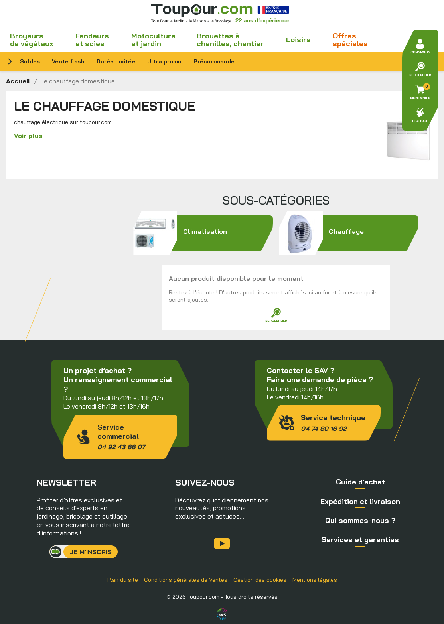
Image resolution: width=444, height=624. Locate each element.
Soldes (30, 61)
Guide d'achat (360, 481)
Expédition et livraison (360, 501)
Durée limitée (116, 61)
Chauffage (348, 233)
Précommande (214, 61)
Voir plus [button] (28, 136)
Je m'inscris (90, 552)
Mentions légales (314, 579)
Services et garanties (360, 539)
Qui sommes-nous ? (360, 520)
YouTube (222, 544)
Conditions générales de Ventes (185, 579)
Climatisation (203, 233)
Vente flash (68, 61)
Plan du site (122, 579)
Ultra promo (164, 61)
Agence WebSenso (222, 614)
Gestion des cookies (259, 579)
